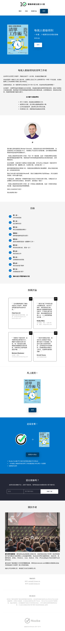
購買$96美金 (32, 454)
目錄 (26, 11)
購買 (44, 11)
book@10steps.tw (34, 584)
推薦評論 (34, 11)
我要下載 (49, 491)
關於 (20, 11)
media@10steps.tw (34, 581)
